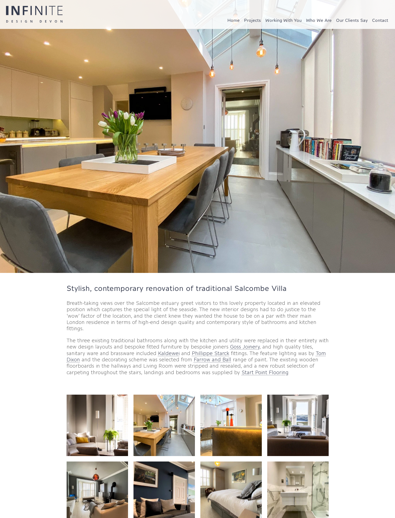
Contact (380, 20)
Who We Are (319, 20)
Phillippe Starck (210, 353)
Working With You (283, 20)
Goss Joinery (245, 347)
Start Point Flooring (265, 372)
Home (233, 20)
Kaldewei (169, 353)
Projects (252, 20)
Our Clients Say (352, 20)
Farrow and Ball (212, 359)
